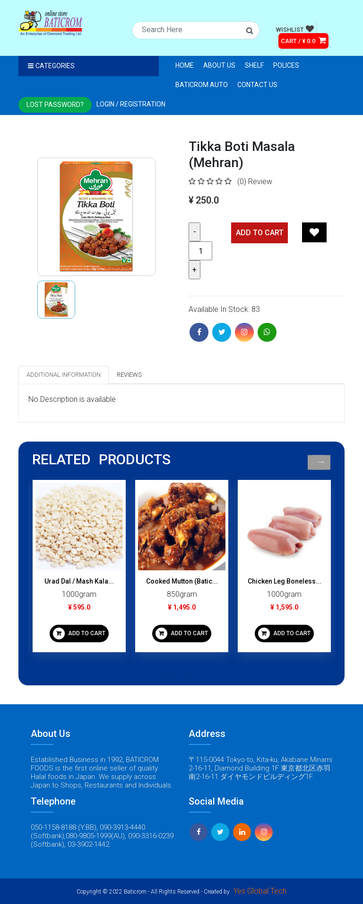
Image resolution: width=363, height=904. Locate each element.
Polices (286, 65)
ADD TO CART (79, 633)
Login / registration (130, 104)
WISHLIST (295, 29)
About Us (219, 65)
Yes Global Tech (259, 890)
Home (184, 65)
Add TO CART (260, 232)
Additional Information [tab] (63, 374)
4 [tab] (202, 676)
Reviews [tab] (129, 374)
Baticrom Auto (201, 85)
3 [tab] (188, 676)
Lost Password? (55, 104)
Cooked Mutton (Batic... (182, 581)
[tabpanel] (79, 569)
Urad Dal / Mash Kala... (79, 581)
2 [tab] (174, 676)
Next (321, 462)
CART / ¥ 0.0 (303, 40)
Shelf (254, 65)
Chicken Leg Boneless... (284, 581)
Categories (51, 66)
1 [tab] (160, 676)
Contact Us (257, 85)
